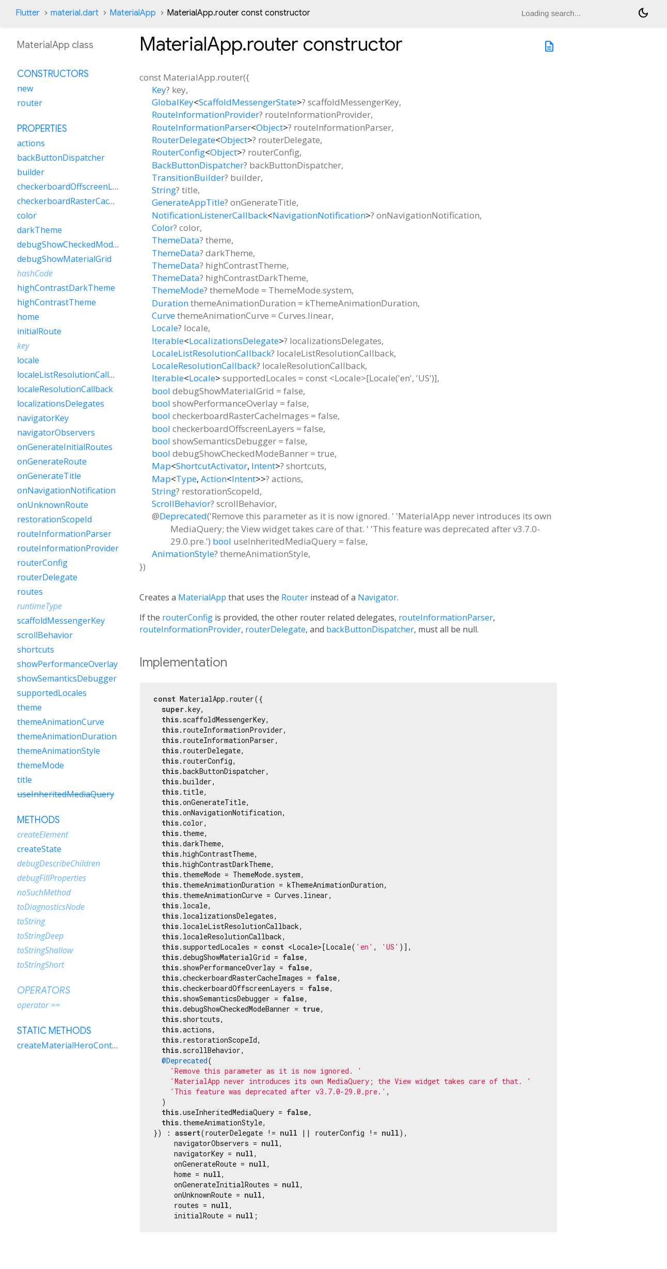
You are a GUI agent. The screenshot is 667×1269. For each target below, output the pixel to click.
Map (161, 466)
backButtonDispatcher (370, 629)
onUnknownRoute (52, 504)
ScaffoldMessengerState (248, 102)
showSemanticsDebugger (67, 678)
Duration (170, 303)
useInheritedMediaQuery (65, 794)
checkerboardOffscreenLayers (75, 186)
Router (294, 597)
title (24, 779)
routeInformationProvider (190, 629)
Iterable (168, 341)
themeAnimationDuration (67, 736)
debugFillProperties (51, 878)
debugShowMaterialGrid (64, 259)
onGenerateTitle (49, 476)
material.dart (75, 13)
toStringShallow (45, 950)
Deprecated (183, 516)
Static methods (54, 1030)
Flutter (27, 13)
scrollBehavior (45, 635)
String (164, 190)
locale (28, 360)
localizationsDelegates (60, 403)
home (28, 316)
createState (39, 849)
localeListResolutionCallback (72, 374)
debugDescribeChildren (58, 863)
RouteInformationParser (201, 127)
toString (31, 921)
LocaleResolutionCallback (204, 366)
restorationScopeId (54, 519)
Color (162, 228)
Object (269, 127)
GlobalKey (173, 102)
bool (161, 391)
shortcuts (35, 649)
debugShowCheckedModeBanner (82, 244)
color (27, 215)
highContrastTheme (56, 302)
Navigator (377, 597)
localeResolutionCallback (65, 389)
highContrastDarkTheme (66, 287)
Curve (163, 315)
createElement (42, 834)
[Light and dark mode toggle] (643, 13)
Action (214, 479)
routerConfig (187, 617)
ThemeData (176, 240)
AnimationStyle (183, 554)
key (23, 345)
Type (186, 479)
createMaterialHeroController (75, 1045)
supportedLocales (52, 693)
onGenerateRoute (52, 461)
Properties (42, 128)
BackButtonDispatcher (198, 165)
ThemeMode (178, 290)
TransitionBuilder (188, 177)
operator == (38, 1005)
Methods (38, 820)
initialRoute (39, 331)
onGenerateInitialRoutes (65, 447)
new (25, 88)
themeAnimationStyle (58, 750)
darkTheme (39, 230)
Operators (43, 990)
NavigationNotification (319, 215)
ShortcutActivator (211, 466)
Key (159, 90)
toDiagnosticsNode (51, 906)
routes (30, 591)
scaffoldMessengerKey (61, 620)
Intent (263, 466)
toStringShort (40, 964)
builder (30, 172)
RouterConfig (178, 152)
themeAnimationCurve (60, 722)
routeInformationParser (446, 617)
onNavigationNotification (66, 490)
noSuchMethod (44, 892)
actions (31, 143)
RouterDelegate (183, 140)
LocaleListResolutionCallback (211, 353)
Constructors (53, 74)
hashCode (35, 273)
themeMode (40, 765)
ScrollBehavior (181, 503)
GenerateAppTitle (188, 202)
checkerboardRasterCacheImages (82, 201)
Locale (165, 328)
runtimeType (39, 606)
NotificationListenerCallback (209, 215)
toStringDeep (40, 935)
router (29, 103)
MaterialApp (132, 13)
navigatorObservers (56, 432)
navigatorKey (43, 418)
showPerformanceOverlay (67, 664)
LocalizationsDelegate (234, 341)
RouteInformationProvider (205, 114)
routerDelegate (275, 629)
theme (29, 707)
